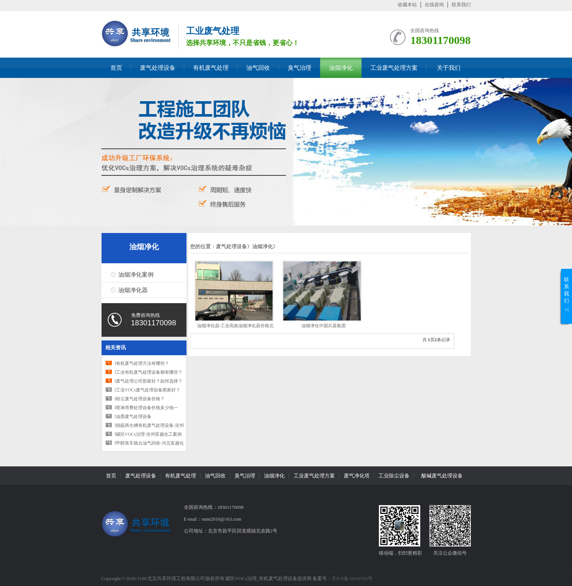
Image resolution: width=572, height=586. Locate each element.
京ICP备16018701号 (352, 578)
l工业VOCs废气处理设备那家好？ (147, 390)
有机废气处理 (211, 68)
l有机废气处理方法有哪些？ (142, 363)
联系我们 (461, 4)
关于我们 (448, 68)
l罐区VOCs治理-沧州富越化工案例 (148, 434)
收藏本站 (407, 4)
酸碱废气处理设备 (442, 476)
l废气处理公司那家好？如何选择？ (148, 381)
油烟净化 (341, 68)
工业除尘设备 (394, 476)
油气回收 (258, 68)
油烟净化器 (133, 290)
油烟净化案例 (136, 274)
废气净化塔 (357, 476)
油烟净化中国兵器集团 (323, 325)
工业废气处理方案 (394, 68)
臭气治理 (299, 68)
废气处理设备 (157, 68)
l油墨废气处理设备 (133, 416)
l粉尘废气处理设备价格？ (140, 398)
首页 (116, 68)
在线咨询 (434, 4)
